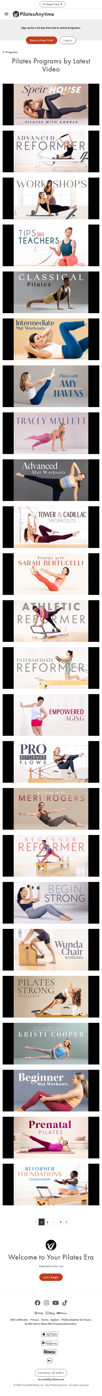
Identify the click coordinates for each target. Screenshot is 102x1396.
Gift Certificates (19, 1319)
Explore (55, 1319)
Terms (44, 1319)
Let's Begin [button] (51, 1277)
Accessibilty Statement (51, 1379)
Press (62, 1313)
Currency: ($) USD (51, 1372)
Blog (50, 1313)
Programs (10, 52)
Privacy (34, 1319)
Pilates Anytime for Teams (76, 1319)
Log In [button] (68, 40)
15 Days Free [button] (52, 4)
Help (39, 1313)
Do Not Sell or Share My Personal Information (50, 1323)
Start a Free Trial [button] (41, 40)
